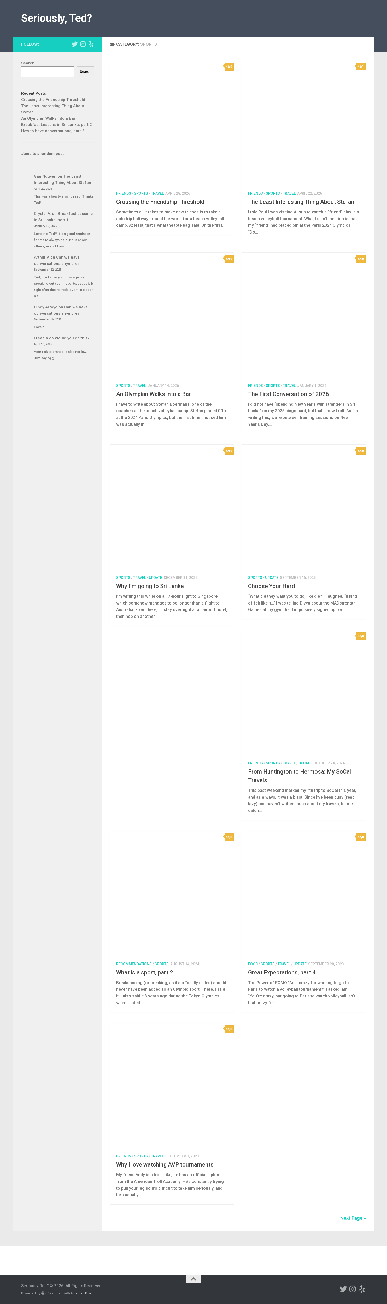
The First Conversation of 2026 (288, 394)
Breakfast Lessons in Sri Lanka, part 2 (56, 124)
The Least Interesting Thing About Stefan (301, 202)
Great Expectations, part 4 (282, 972)
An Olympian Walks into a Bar (153, 394)
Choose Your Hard (271, 586)
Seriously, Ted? (56, 18)
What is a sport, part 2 (144, 972)
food (253, 964)
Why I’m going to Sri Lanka (150, 586)
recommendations (134, 964)
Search (27, 63)
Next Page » (353, 1218)
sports (141, 193)
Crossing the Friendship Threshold (160, 202)
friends (123, 193)
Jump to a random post (42, 153)
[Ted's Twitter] (74, 44)
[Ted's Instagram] (83, 44)
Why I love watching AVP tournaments (165, 1164)
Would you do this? (72, 338)
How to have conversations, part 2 (52, 131)
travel (157, 193)
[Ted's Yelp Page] (91, 44)
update (155, 578)
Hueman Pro (81, 1293)
